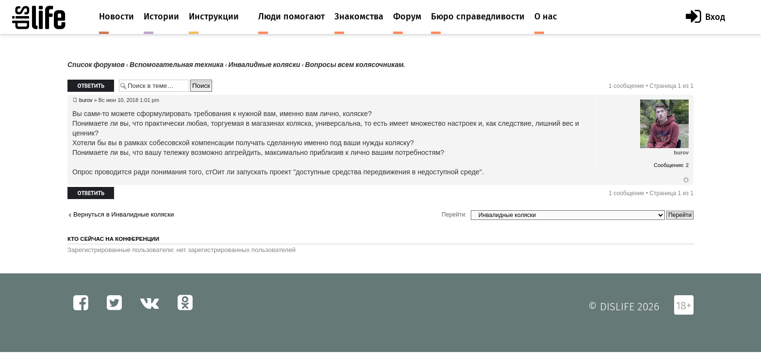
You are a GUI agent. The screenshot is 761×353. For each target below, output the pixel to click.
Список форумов (96, 65)
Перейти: (454, 214)
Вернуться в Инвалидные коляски (123, 214)
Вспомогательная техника (177, 65)
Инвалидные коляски (264, 65)
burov (86, 100)
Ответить (90, 86)
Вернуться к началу (686, 180)
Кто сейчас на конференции (113, 239)
